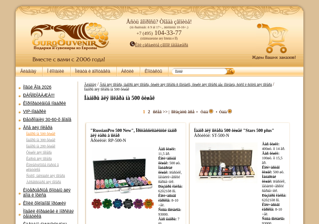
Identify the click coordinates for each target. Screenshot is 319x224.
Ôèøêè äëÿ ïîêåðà (39, 152)
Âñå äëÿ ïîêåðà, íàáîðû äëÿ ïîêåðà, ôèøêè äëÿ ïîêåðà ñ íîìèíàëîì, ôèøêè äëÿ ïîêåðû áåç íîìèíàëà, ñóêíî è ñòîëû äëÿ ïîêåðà (195, 84)
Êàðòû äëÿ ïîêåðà (39, 158)
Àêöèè (127, 71)
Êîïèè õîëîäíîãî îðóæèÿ (44, 203)
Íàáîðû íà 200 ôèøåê (40, 146)
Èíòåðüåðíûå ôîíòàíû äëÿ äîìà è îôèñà (47, 193)
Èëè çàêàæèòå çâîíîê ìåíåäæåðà (159, 45)
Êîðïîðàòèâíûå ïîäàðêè (44, 103)
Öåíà (216, 112)
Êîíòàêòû (153, 71)
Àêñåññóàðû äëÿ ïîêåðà (43, 182)
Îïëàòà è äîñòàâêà (92, 71)
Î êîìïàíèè (55, 71)
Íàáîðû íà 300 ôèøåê (40, 140)
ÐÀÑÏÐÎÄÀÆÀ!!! (39, 95)
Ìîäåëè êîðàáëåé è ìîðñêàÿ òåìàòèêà (48, 214)
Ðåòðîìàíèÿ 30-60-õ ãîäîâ (47, 119)
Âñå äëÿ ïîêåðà (37, 127)
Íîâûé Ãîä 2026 (37, 87)
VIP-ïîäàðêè (34, 111)
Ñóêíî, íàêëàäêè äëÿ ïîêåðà (45, 176)
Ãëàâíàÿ (28, 71)
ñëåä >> (169, 112)
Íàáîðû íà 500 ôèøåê (40, 134)
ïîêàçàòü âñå (192, 112)
